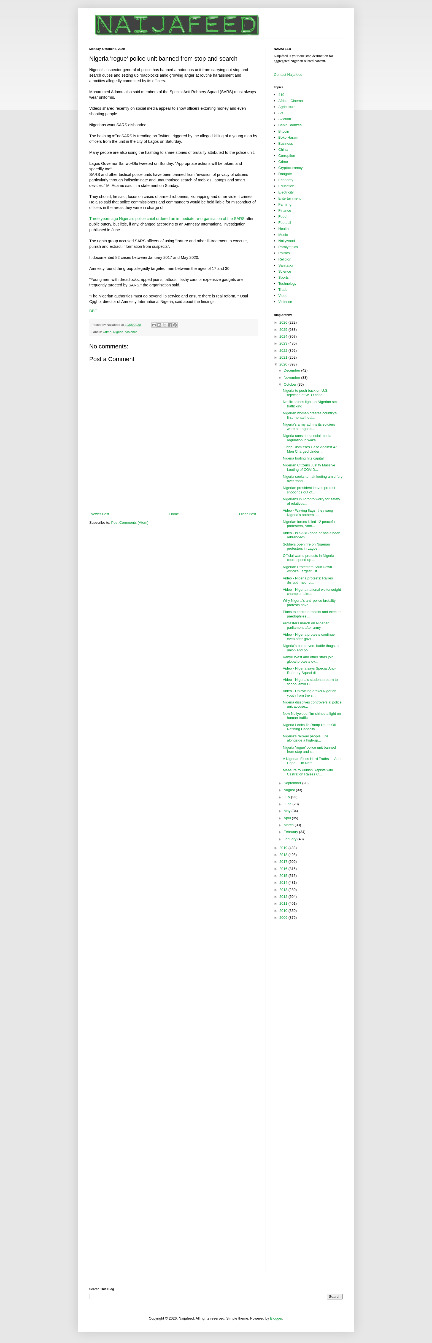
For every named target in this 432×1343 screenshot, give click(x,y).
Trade (282, 290)
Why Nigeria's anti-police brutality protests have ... (309, 602)
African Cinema (290, 101)
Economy (285, 180)
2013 (283, 890)
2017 (283, 861)
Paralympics (288, 247)
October (291, 384)
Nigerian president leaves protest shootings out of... (309, 490)
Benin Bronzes (290, 125)
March (289, 825)
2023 (283, 343)
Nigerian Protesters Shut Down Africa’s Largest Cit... (307, 569)
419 (281, 95)
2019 (283, 848)
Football (284, 223)
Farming (284, 204)
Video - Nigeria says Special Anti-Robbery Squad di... (309, 670)
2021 (283, 357)
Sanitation (286, 265)
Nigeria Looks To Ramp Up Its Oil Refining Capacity (309, 727)
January (291, 839)
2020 (283, 364)
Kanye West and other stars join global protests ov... (308, 659)
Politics (284, 253)
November (292, 377)
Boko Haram (288, 137)
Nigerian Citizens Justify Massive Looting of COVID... (309, 467)
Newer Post (100, 514)
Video (282, 296)
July (287, 797)
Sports (283, 277)
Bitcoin (283, 131)
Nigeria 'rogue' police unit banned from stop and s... (309, 749)
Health (283, 229)
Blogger (276, 1318)
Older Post (247, 514)
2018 (283, 855)
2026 (283, 322)
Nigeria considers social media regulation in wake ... (307, 438)
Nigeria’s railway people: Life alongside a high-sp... (305, 738)
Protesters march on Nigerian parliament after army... (306, 625)
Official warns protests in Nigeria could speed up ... (308, 558)
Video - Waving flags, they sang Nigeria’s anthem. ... (308, 512)
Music (283, 235)
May (287, 811)
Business (285, 143)
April (288, 818)
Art (280, 113)
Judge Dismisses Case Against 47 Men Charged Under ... (310, 449)
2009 (283, 917)
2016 (283, 869)
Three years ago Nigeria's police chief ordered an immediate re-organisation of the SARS (167, 218)
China (283, 149)
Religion (284, 259)
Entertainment (289, 198)
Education (286, 186)
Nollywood (286, 241)
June (288, 804)
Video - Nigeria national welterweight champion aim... (312, 591)
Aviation (284, 119)
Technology (287, 283)
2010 (283, 911)
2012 (283, 897)
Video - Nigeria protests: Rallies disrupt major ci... (308, 580)
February (291, 832)
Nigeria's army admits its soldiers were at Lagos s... (309, 426)
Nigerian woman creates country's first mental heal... (309, 415)
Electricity (286, 192)
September (293, 783)
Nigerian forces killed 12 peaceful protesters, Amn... (309, 524)
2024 (283, 336)
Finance (284, 210)
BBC (93, 311)
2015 (283, 876)
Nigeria (118, 332)
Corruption (286, 156)
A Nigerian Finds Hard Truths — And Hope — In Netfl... (312, 761)
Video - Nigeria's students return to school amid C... (310, 682)
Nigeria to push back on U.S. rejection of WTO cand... (305, 392)
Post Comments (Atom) (129, 522)
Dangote (285, 174)
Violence (131, 332)
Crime (107, 332)
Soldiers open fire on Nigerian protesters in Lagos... (306, 546)
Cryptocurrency (290, 168)
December (292, 370)
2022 (283, 350)
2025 (283, 329)
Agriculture (286, 107)
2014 (283, 882)
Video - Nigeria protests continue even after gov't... (308, 636)
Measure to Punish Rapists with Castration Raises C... (308, 772)
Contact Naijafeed (288, 74)
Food (282, 216)
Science (284, 271)
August (290, 790)
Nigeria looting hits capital (303, 458)
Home (174, 514)
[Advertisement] (173, 496)
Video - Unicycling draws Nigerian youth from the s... (309, 693)
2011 (283, 903)
